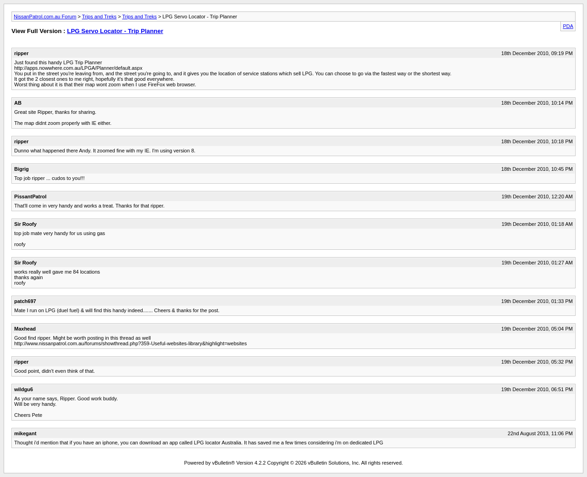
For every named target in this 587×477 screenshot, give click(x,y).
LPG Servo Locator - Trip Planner (115, 31)
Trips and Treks (99, 16)
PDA (568, 26)
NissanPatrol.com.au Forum (45, 16)
